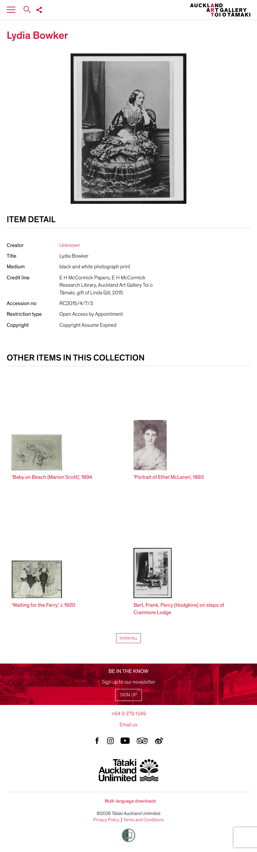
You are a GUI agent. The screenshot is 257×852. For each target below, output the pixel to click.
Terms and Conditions (143, 820)
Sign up (128, 695)
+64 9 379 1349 (128, 713)
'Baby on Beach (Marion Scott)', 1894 (52, 477)
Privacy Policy (106, 820)
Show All (128, 638)
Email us (128, 724)
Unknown (70, 245)
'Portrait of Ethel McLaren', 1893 (169, 477)
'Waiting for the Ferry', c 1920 (43, 605)
